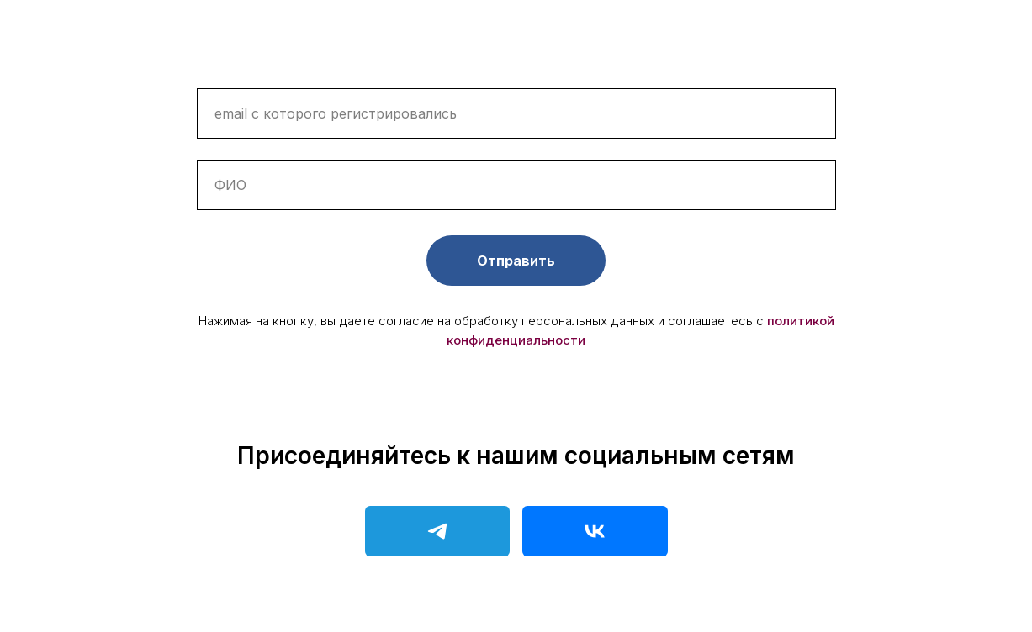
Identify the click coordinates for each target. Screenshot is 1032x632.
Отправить (516, 260)
